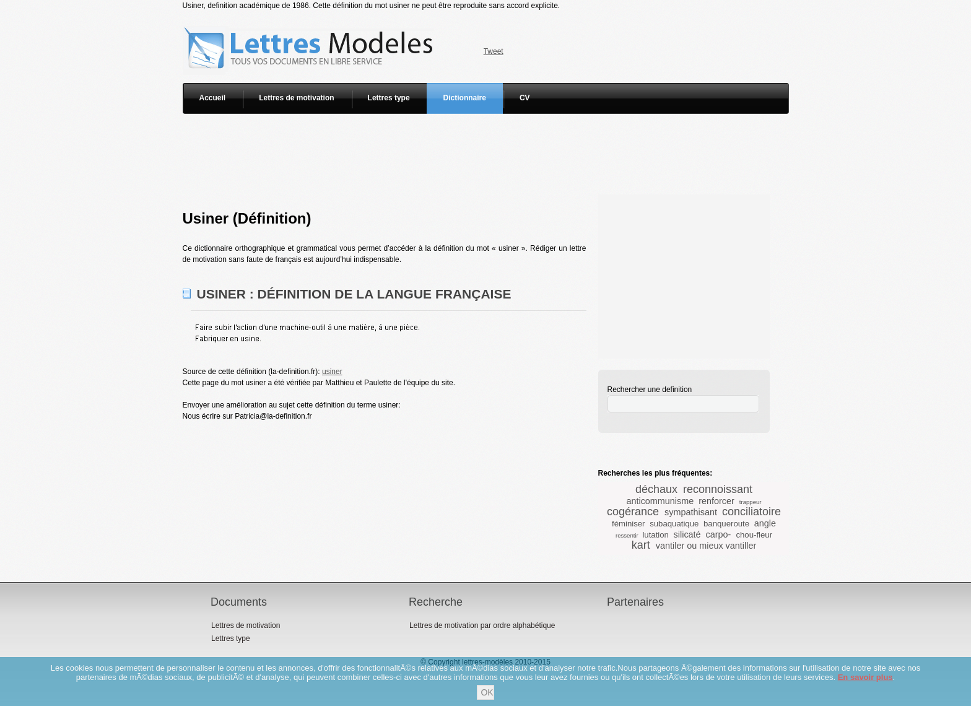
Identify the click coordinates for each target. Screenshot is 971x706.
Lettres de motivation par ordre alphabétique (482, 625)
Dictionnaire (464, 98)
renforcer (716, 501)
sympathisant (690, 512)
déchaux (656, 489)
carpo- (718, 534)
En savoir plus (865, 677)
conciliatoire (751, 511)
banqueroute (726, 523)
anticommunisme (660, 501)
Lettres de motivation (296, 98)
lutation (655, 534)
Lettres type (389, 98)
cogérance (633, 511)
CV (525, 98)
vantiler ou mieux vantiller (706, 546)
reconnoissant (717, 489)
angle (765, 523)
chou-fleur (754, 534)
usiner (332, 371)
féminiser (628, 523)
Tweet (493, 51)
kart (641, 545)
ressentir (627, 535)
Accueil (212, 98)
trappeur (750, 502)
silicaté (687, 534)
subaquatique (674, 523)
